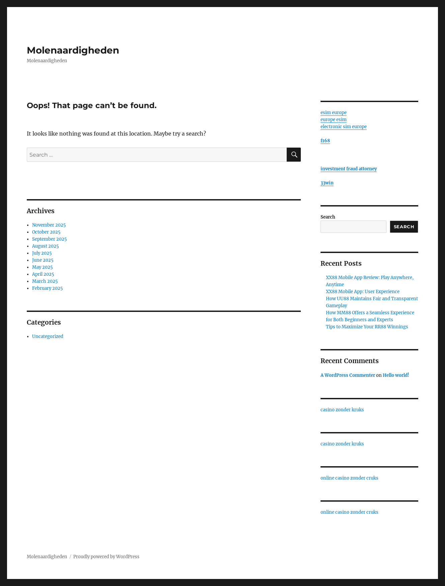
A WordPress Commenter (348, 375)
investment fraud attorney (349, 169)
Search (328, 217)
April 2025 (43, 274)
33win (327, 183)
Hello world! (396, 375)
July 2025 (42, 253)
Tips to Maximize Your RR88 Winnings (367, 327)
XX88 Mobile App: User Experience (362, 292)
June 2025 (43, 260)
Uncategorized (47, 336)
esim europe (334, 112)
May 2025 (42, 267)
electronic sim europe (344, 127)
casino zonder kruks (342, 410)
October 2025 (46, 232)
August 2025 (45, 246)
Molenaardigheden (73, 50)
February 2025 (47, 288)
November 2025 (49, 225)
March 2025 (45, 281)
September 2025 (49, 239)
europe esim (334, 119)
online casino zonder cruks (349, 478)
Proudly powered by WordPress (106, 557)
